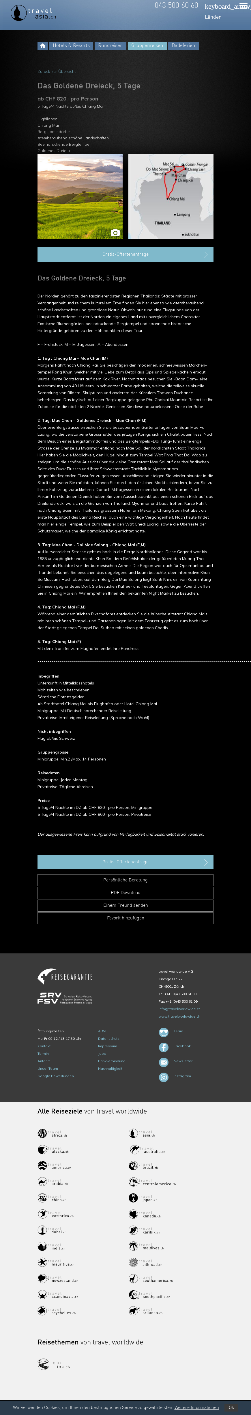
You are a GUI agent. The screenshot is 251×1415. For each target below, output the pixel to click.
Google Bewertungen (56, 1076)
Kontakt (44, 1046)
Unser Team (48, 1068)
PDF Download (126, 893)
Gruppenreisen (147, 45)
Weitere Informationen (197, 1407)
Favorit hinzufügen (125, 918)
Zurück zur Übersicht (57, 71)
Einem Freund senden (125, 905)
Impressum (107, 1046)
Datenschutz (108, 1038)
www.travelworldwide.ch (179, 1016)
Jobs (102, 1053)
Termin (43, 1053)
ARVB (103, 1031)
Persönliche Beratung (125, 880)
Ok (231, 1407)
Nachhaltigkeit (110, 1068)
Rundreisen (110, 45)
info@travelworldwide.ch (180, 1009)
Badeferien (183, 45)
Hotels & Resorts (71, 45)
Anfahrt (44, 1061)
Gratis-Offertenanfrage (155, 255)
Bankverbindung (112, 1061)
